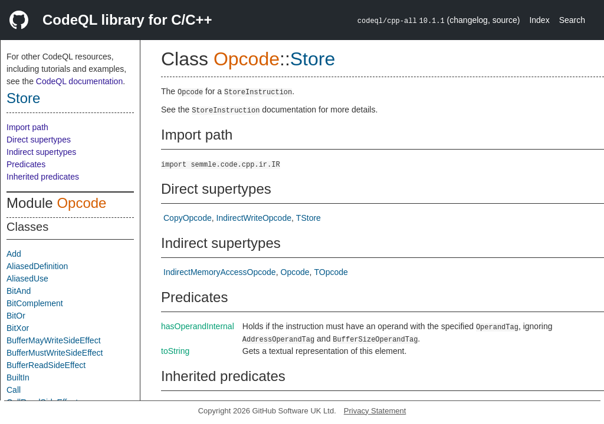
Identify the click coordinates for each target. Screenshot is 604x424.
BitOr (15, 315)
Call (13, 390)
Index (539, 20)
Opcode (81, 203)
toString (175, 351)
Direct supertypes (38, 139)
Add (13, 254)
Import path (27, 127)
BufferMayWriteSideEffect (53, 340)
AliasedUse (27, 278)
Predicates (25, 164)
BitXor (17, 328)
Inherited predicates (42, 176)
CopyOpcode (187, 218)
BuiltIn (17, 377)
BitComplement (34, 303)
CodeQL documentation (79, 81)
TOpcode (330, 272)
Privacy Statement (375, 410)
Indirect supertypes (41, 152)
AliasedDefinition (37, 266)
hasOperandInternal (197, 326)
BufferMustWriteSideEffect (54, 352)
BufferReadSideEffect (46, 365)
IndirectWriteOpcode (253, 218)
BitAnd (18, 291)
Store (23, 98)
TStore (308, 218)
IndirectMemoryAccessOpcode (219, 272)
